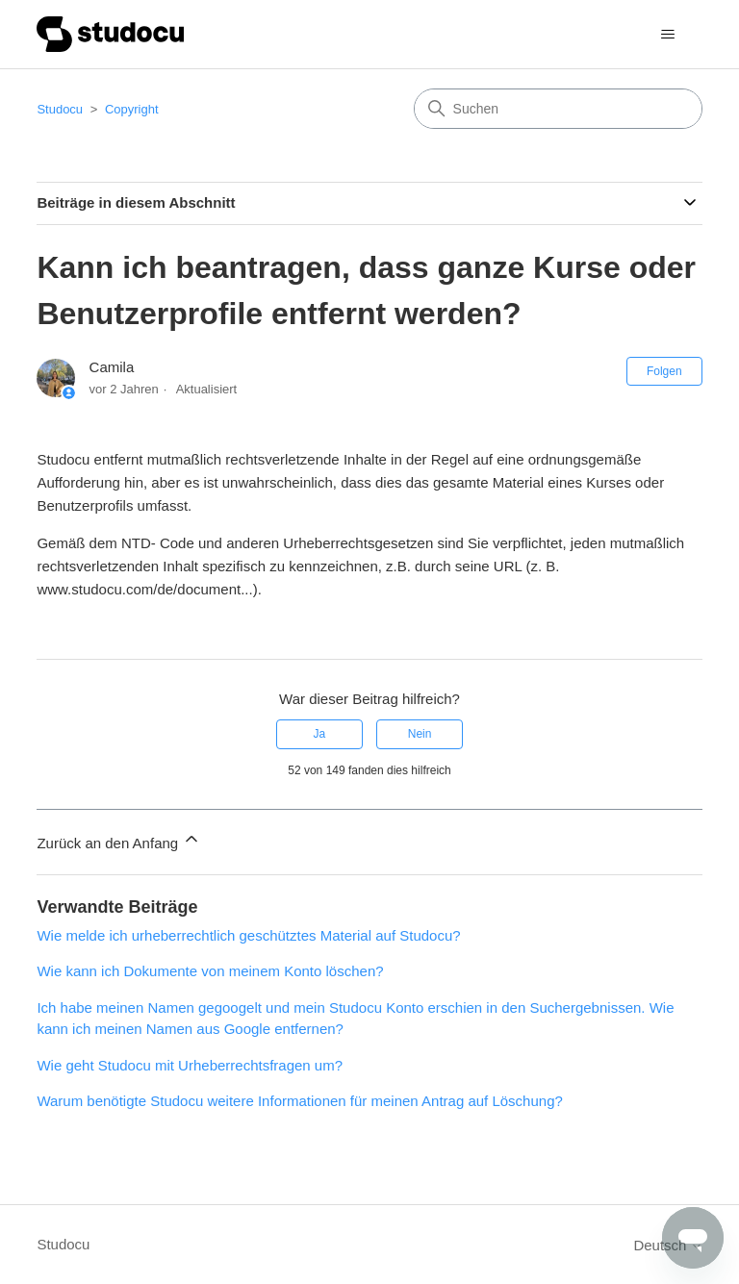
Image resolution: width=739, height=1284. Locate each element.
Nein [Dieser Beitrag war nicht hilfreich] (420, 734)
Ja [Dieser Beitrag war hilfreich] (320, 734)
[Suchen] (558, 108)
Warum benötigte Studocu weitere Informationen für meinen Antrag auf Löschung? (299, 1101)
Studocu (60, 109)
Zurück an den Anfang (119, 840)
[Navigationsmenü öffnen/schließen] (668, 34)
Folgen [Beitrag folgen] (664, 371)
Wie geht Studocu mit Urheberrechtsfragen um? (190, 1065)
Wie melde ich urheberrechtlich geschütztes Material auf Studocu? (248, 935)
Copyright (132, 109)
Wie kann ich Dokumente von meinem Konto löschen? (210, 971)
